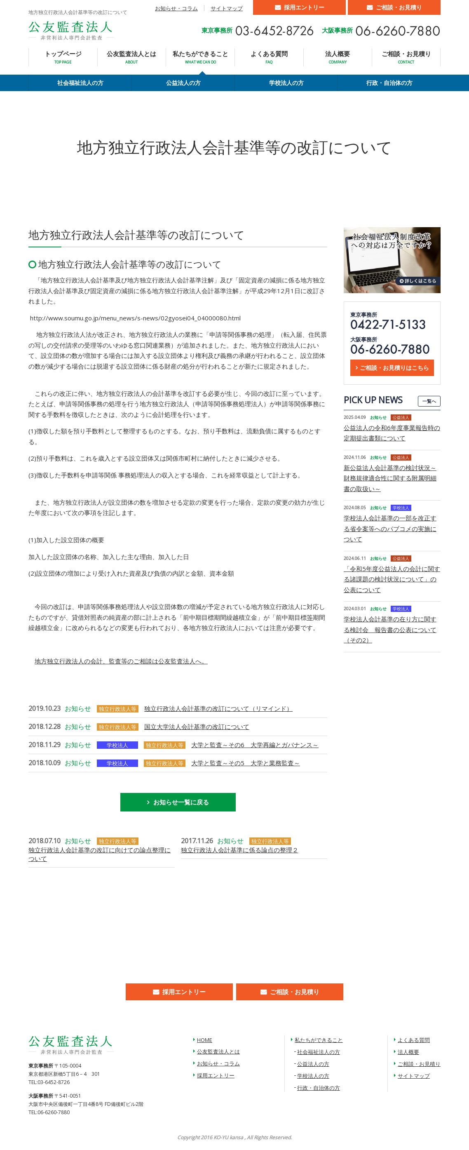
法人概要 (337, 57)
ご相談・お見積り (399, 7)
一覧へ (429, 401)
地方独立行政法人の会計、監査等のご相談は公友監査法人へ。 (121, 661)
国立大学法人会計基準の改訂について (196, 726)
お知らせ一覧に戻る (181, 802)
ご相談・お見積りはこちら (394, 368)
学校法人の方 (286, 83)
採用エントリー (304, 7)
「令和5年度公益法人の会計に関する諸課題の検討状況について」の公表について (392, 579)
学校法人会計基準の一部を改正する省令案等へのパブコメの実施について (390, 528)
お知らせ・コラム (176, 8)
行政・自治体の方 (389, 83)
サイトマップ (227, 8)
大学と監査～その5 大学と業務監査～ (245, 763)
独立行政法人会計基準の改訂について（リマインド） (218, 708)
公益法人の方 (183, 83)
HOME (204, 1040)
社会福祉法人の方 (80, 83)
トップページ (63, 57)
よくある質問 (269, 57)
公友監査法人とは (131, 57)
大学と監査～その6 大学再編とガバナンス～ (255, 745)
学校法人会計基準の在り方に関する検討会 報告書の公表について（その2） (390, 629)
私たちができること (200, 57)
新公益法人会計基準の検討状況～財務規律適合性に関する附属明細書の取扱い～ (390, 478)
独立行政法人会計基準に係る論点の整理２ (239, 850)
